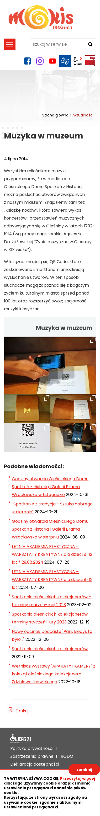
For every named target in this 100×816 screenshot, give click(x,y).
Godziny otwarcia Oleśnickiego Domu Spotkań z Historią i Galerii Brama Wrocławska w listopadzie (50, 487)
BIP (90, 61)
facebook (27, 61)
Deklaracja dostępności (21, 739)
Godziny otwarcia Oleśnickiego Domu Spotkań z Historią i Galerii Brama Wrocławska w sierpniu (50, 529)
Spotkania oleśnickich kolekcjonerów (50, 649)
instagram (40, 61)
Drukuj (21, 711)
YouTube (52, 61)
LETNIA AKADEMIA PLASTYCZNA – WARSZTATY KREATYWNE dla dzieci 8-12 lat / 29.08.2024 (52, 554)
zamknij (84, 769)
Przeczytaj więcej (77, 778)
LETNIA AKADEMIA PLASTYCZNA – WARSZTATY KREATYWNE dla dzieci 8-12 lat (52, 579)
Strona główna (55, 115)
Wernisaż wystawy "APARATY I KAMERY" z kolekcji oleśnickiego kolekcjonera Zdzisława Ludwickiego (53, 674)
